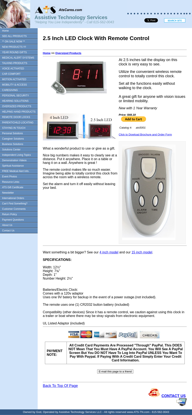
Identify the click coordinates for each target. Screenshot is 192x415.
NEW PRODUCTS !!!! (14, 46)
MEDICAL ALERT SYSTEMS (18, 57)
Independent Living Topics (16, 154)
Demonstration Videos (14, 160)
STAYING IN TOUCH (13, 127)
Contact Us (8, 230)
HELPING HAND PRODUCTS (19, 111)
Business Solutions (12, 144)
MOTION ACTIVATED (14, 79)
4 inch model (108, 252)
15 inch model (141, 252)
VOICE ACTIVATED (13, 68)
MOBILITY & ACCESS (14, 84)
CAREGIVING (10, 90)
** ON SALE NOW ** (13, 41)
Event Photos (9, 176)
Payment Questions (13, 219)
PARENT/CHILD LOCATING (17, 122)
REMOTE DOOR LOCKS (16, 117)
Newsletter (8, 192)
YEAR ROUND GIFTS (14, 52)
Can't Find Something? (14, 203)
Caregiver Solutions (13, 138)
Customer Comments (14, 209)
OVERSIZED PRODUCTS (16, 106)
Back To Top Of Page (60, 386)
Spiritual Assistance (13, 165)
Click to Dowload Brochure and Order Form (145, 134)
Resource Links (10, 181)
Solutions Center (11, 149)
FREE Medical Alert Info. (15, 171)
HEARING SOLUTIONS (15, 100)
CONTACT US (173, 396)
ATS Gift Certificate (12, 187)
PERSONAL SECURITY (15, 95)
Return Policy (9, 214)
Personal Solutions (12, 133)
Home (5, 30)
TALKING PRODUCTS (14, 63)
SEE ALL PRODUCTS (14, 36)
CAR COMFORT (11, 73)
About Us (7, 225)
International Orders (13, 198)
